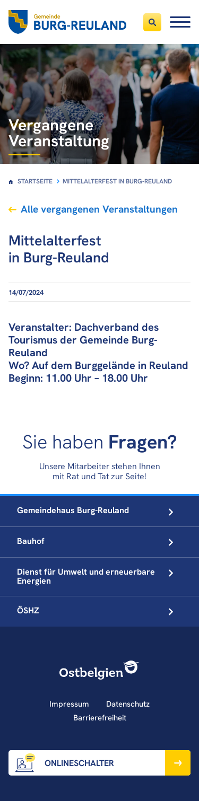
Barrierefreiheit (99, 717)
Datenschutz (128, 704)
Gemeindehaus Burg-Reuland (95, 510)
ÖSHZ (95, 610)
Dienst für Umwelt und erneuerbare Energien (95, 576)
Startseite (35, 181)
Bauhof (95, 541)
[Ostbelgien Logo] (100, 670)
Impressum (69, 704)
